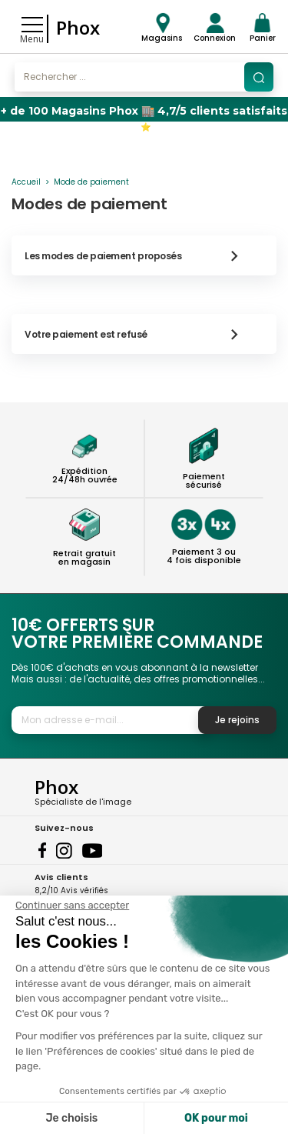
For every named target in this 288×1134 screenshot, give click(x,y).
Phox (78, 27)
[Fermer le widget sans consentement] (72, 905)
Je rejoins (237, 719)
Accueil (26, 182)
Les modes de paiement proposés (139, 255)
